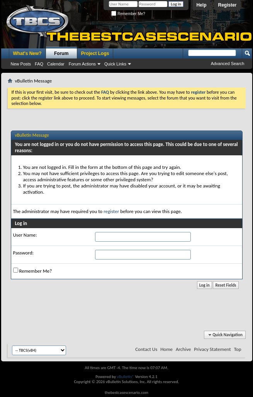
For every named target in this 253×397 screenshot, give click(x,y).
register (111, 211)
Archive (183, 349)
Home (166, 349)
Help (201, 5)
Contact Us (146, 349)
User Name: (25, 235)
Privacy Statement (212, 349)
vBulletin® (125, 376)
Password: (23, 253)
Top (237, 349)
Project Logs (95, 53)
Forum (61, 53)
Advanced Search (228, 63)
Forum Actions (82, 64)
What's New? (27, 53)
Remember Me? (128, 14)
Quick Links (115, 64)
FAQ (39, 64)
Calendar (56, 64)
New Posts (21, 64)
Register (227, 5)
